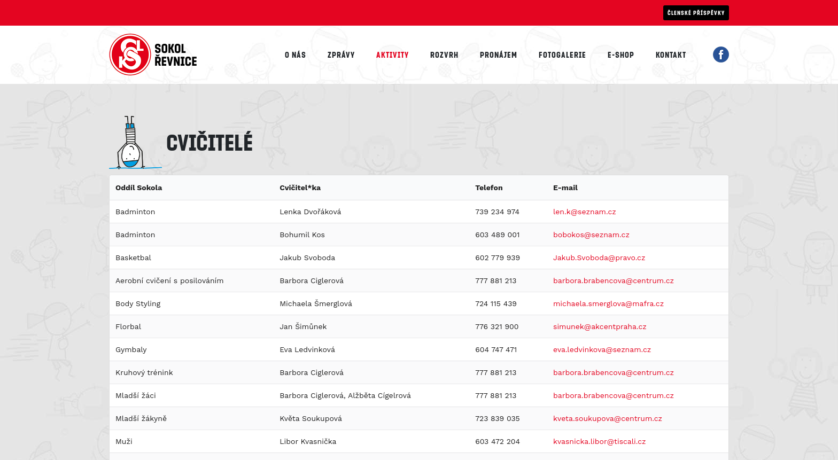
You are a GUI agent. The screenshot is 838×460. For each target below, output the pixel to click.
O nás (295, 54)
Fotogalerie (562, 54)
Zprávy (341, 54)
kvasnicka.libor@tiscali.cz (599, 441)
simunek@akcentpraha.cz (600, 326)
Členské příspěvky (696, 12)
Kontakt (671, 54)
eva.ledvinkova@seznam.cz (602, 349)
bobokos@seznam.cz (591, 234)
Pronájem (498, 54)
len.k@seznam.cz (584, 211)
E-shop (621, 54)
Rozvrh (444, 54)
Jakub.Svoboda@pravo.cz (599, 257)
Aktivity (392, 54)
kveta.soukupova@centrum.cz (607, 418)
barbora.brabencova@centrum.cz (613, 280)
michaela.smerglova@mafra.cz (608, 303)
